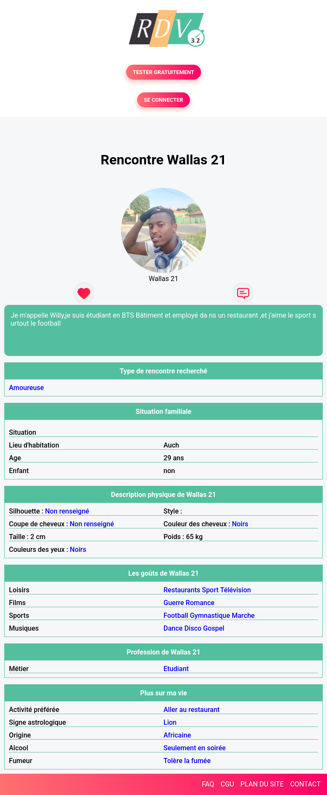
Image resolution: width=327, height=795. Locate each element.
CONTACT (305, 784)
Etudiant (176, 669)
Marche (243, 615)
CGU (227, 784)
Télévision (235, 590)
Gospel (213, 628)
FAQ (208, 784)
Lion (170, 722)
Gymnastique (210, 615)
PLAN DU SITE (262, 784)
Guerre (174, 603)
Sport (210, 590)
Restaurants (182, 590)
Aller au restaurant (192, 710)
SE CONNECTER (163, 100)
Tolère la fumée (187, 761)
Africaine (177, 735)
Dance (173, 628)
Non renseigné (67, 511)
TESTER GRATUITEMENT (164, 72)
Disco (192, 628)
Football (176, 615)
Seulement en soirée (195, 748)
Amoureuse (26, 388)
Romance (200, 603)
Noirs (240, 524)
